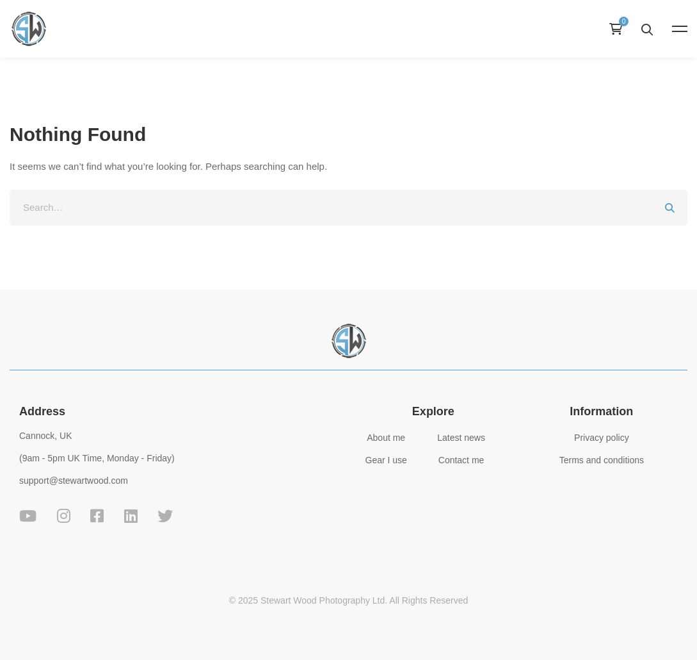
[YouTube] (28, 516)
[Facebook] (97, 516)
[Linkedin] (131, 516)
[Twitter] (165, 516)
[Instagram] (64, 516)
